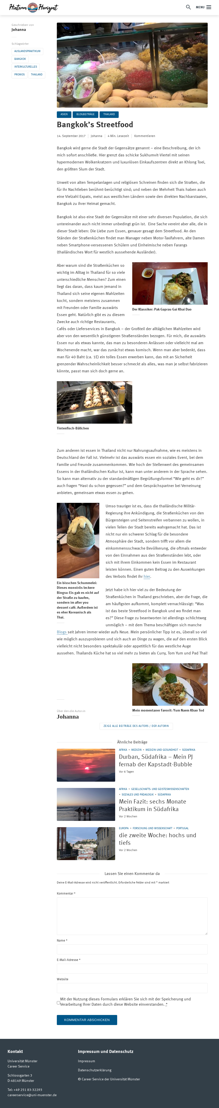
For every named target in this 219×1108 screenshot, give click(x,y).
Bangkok (20, 59)
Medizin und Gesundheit (162, 750)
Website (62, 979)
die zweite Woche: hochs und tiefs (157, 839)
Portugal (182, 828)
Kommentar (66, 893)
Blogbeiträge (85, 114)
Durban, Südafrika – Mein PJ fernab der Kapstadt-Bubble (156, 761)
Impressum (86, 1061)
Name (62, 940)
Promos (19, 74)
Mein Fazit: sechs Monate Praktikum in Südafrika (152, 806)
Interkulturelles (25, 67)
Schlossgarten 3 (20, 1075)
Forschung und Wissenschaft (152, 828)
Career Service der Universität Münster (111, 1079)
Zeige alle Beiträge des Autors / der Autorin (136, 726)
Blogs (62, 632)
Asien (64, 114)
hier (147, 577)
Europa (123, 828)
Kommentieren (144, 136)
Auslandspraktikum (27, 51)
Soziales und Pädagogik (138, 794)
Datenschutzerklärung (94, 1070)
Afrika (123, 750)
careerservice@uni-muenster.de (32, 1095)
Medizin (136, 750)
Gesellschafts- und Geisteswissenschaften (160, 789)
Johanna (19, 30)
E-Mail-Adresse (68, 960)
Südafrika (188, 750)
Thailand (36, 74)
